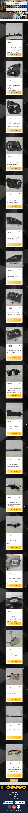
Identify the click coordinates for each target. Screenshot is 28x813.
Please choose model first (13, 12)
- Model (8, 6)
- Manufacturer (10, 1)
